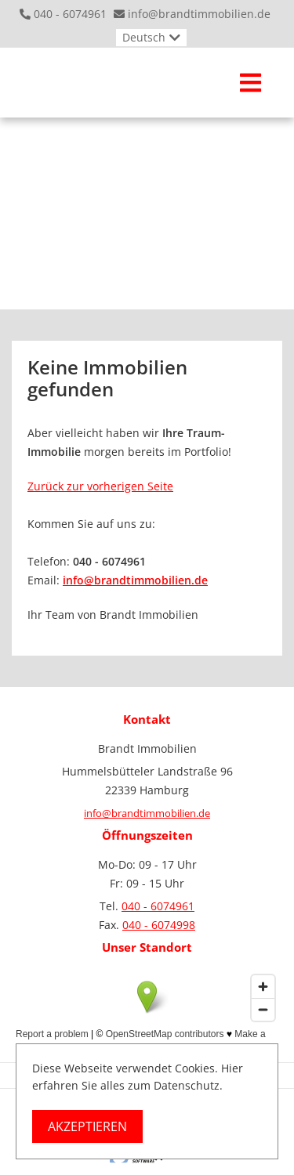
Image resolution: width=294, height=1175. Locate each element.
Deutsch (143, 37)
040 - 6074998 (158, 924)
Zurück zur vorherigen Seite (100, 486)
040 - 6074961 (70, 13)
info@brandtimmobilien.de (199, 13)
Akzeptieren (87, 1126)
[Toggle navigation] (250, 82)
